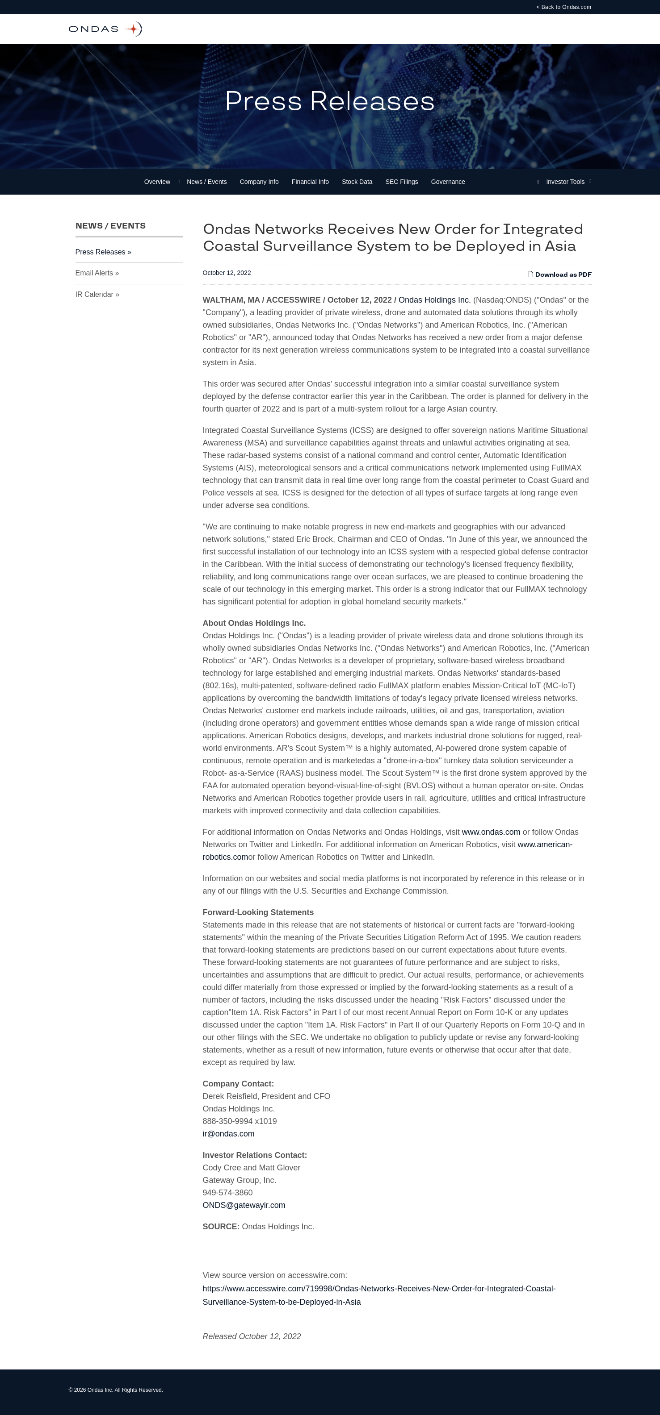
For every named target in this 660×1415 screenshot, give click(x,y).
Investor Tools (566, 186)
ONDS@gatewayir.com (244, 1209)
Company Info (259, 186)
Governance (448, 186)
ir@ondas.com (229, 1138)
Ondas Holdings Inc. (436, 304)
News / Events (207, 186)
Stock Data (357, 186)
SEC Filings (402, 186)
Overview (157, 186)
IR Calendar (95, 299)
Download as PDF (560, 279)
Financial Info (310, 186)
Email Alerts (94, 277)
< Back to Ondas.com (563, 7)
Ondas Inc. (101, 1394)
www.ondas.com (491, 836)
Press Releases (101, 256)
